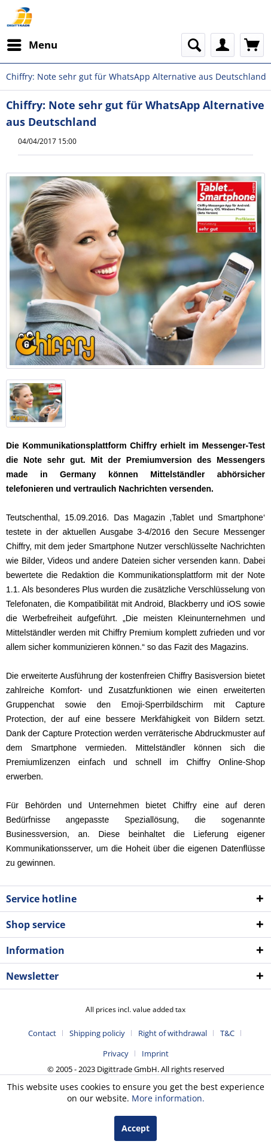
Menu (32, 43)
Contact (42, 1033)
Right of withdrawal (172, 1033)
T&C (227, 1033)
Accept (135, 1128)
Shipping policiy (97, 1033)
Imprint (155, 1053)
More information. (168, 1098)
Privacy (116, 1053)
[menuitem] (31, 45)
